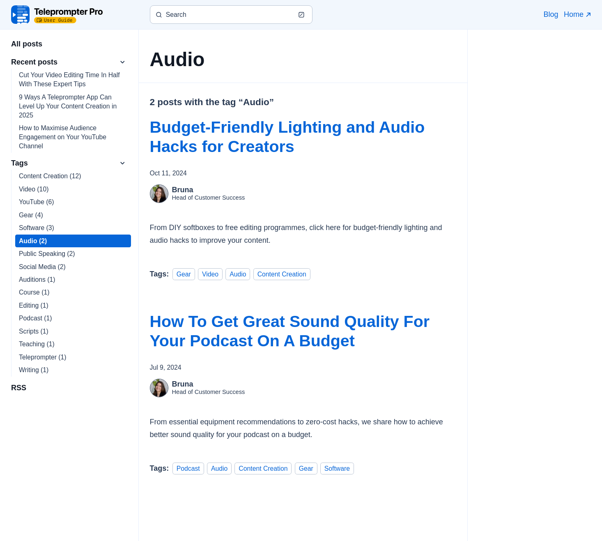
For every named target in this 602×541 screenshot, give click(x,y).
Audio (238, 273)
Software (337, 468)
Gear (184, 273)
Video (210, 273)
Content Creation (281, 273)
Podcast (188, 468)
